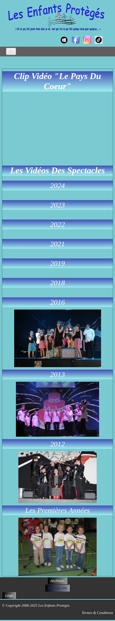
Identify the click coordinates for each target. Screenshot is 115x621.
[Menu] (11, 51)
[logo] (7, 35)
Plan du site (57, 588)
